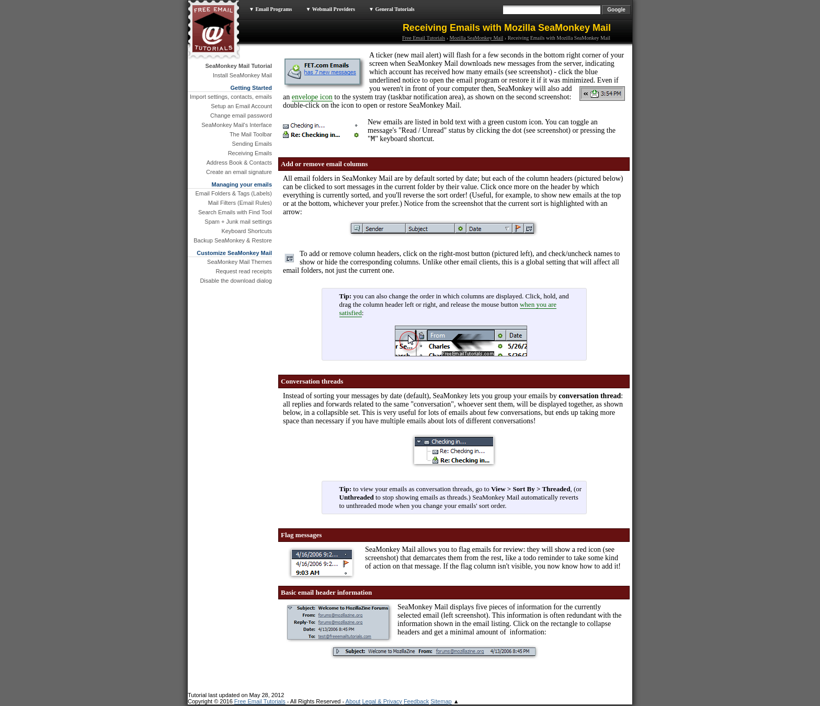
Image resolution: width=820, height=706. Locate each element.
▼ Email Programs (270, 9)
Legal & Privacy (382, 703)
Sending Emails (252, 144)
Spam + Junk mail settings (238, 221)
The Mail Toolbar (251, 134)
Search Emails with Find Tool (235, 212)
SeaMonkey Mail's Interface (236, 125)
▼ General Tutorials (392, 9)
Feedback (416, 703)
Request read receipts (243, 271)
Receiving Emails (250, 153)
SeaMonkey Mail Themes (239, 262)
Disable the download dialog (236, 280)
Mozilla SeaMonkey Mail (477, 38)
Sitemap (440, 703)
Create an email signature (239, 172)
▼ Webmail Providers (330, 9)
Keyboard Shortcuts (246, 231)
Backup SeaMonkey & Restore (232, 240)
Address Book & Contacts (239, 162)
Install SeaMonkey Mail (242, 75)
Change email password (241, 115)
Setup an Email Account (241, 106)
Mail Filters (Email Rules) (240, 203)
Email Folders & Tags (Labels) (233, 193)
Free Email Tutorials (423, 38)
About (353, 703)
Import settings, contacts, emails (231, 97)
